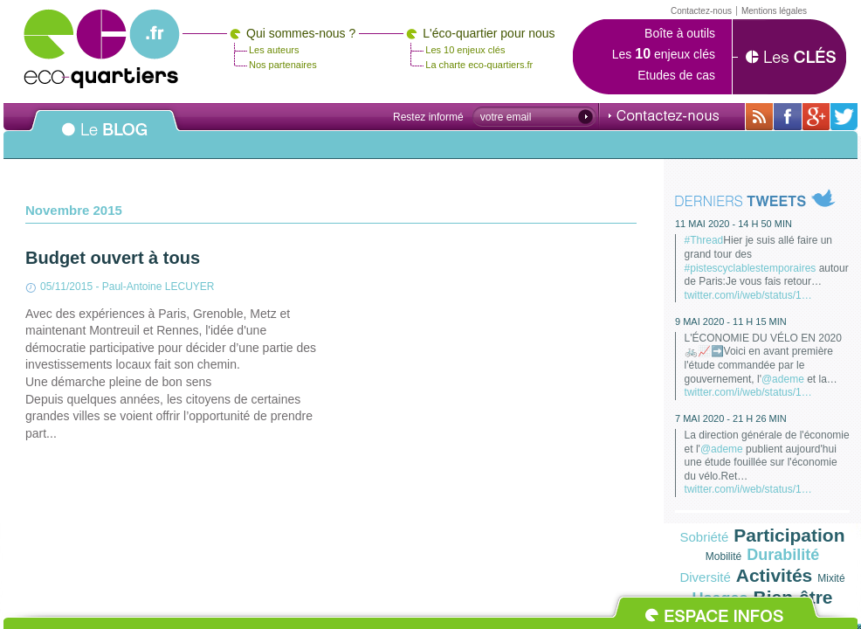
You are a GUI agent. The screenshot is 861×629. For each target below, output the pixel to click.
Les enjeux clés (663, 54)
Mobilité (723, 556)
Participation (789, 535)
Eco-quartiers (102, 48)
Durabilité (783, 554)
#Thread (704, 240)
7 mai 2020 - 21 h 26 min (731, 418)
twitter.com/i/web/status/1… (748, 295)
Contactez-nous (664, 115)
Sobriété (703, 536)
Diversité (704, 577)
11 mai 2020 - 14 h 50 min (733, 223)
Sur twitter (844, 116)
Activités (774, 575)
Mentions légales (774, 11)
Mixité (830, 578)
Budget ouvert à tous (112, 257)
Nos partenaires (283, 64)
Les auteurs (274, 50)
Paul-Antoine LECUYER (158, 286)
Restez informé (428, 117)
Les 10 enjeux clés (465, 50)
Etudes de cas (676, 75)
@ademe (782, 379)
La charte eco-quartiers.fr (479, 64)
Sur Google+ (816, 116)
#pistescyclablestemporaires (750, 268)
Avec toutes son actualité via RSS (759, 116)
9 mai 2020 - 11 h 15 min (731, 321)
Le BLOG (105, 139)
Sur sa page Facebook (788, 116)
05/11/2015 (66, 286)
